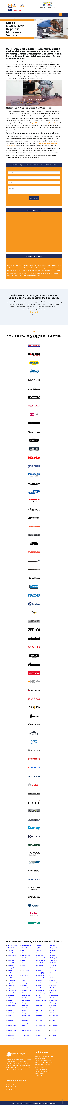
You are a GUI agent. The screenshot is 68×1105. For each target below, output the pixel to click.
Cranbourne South (12, 1028)
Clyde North (11, 1013)
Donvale (24, 958)
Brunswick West (12, 990)
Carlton (9, 998)
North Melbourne (40, 1008)
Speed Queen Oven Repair (18, 17)
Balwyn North (11, 960)
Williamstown (54, 1025)
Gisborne (24, 993)
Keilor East (24, 1033)
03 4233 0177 (12, 1086)
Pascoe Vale (39, 1018)
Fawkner (24, 973)
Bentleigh (10, 965)
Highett (24, 1025)
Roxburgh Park (54, 958)
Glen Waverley (26, 1000)
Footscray (24, 983)
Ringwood (53, 945)
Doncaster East (26, 955)
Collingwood (11, 1018)
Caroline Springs (12, 1003)
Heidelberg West (26, 1023)
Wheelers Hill (53, 1023)
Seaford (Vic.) (54, 963)
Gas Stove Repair (40, 1058)
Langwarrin (39, 945)
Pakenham (39, 1015)
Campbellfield (11, 995)
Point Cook (39, 1020)
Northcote (39, 1010)
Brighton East (11, 988)
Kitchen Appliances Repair (43, 1060)
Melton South (39, 963)
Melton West (39, 965)
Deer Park (24, 948)
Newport (38, 1003)
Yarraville (52, 1033)
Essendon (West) (26, 970)
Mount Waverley (40, 993)
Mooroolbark (39, 980)
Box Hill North (11, 980)
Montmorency (40, 975)
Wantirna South (54, 1015)
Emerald (24, 968)
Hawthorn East (26, 1015)
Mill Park (38, 970)
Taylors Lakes (54, 993)
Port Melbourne (40, 1025)
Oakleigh (38, 1013)
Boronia (10, 975)
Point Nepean (39, 1023)
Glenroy (24, 1003)
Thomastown (53, 1000)
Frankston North (26, 988)
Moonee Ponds (40, 978)
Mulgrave (38, 995)
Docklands (24, 950)
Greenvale (24, 1008)
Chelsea (10, 1010)
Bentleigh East (11, 968)
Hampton (24, 1010)
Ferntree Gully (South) (25, 979)
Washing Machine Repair (42, 1064)
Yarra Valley (53, 1030)
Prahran (38, 1028)
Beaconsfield (11, 963)
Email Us (11, 1084)
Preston (38, 1030)
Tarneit (52, 988)
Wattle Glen (53, 1018)
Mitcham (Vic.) (40, 973)
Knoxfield (24, 1038)
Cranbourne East (12, 1025)
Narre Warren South (41, 1000)
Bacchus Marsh (12, 955)
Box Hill (10, 978)
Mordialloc (39, 983)
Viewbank (53, 1008)
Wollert (52, 1028)
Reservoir (38, 1033)
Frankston (24, 985)
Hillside (24, 1028)
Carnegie (10, 1000)
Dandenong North (27, 945)
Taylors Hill (53, 990)
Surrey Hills (53, 985)
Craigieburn (11, 1020)
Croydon (10, 1033)
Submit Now (34, 198)
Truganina (53, 1005)
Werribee (52, 1020)
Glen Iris (24, 998)
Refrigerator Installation (42, 1071)
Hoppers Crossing (26, 1030)
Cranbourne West (12, 1030)
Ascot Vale (10, 950)
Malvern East (39, 955)
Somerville (53, 965)
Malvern (38, 953)
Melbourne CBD (40, 960)
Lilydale (38, 948)
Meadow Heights (40, 958)
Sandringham (54, 960)
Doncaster (24, 953)
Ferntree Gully (25, 975)
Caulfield (10, 1008)
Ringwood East (54, 948)
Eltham (24, 963)
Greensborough (26, 1005)
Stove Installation (40, 1073)
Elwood (24, 965)
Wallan (52, 1010)
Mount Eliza (39, 988)
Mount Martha (40, 990)
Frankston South (26, 990)
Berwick (10, 970)
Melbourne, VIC (13, 1089)
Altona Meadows (12, 945)
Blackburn (10, 973)
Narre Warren (39, 998)
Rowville (52, 955)
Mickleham (39, 968)
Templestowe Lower (55, 998)
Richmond (39, 1035)
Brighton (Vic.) (11, 985)
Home (8, 17)
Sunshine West (54, 983)
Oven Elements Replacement (44, 1062)
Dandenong (11, 1038)
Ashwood (10, 953)
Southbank (53, 968)
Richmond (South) (41, 1038)
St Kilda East (53, 978)
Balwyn (9, 958)
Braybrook (10, 983)
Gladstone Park (26, 995)
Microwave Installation (41, 1069)
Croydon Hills (11, 1035)
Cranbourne (11, 1023)
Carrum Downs (12, 1005)
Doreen (24, 960)
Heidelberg (25, 1020)
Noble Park (39, 1005)
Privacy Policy (39, 1075)
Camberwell (11, 993)
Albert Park (53, 1035)
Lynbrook (38, 950)
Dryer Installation (40, 1067)
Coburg (9, 1015)
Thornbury (53, 1003)
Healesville (25, 1018)
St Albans (53, 973)
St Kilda (52, 975)
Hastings (24, 1013)
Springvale (53, 970)
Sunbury (52, 980)
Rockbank (53, 950)
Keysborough (25, 1035)
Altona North (11, 948)
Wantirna (52, 1013)
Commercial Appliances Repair (44, 1056)
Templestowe (54, 995)
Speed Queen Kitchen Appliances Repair (45, 122)
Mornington (39, 985)
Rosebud (52, 953)
